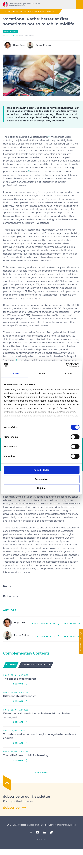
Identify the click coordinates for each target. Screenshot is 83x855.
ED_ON (15, 11)
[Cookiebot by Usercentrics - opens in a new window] (65, 365)
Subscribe (11, 807)
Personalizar (41, 479)
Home (7, 11)
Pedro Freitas (39, 45)
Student (11, 665)
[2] (15, 359)
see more (18, 684)
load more (41, 772)
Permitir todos (42, 470)
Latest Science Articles (42, 11)
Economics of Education (36, 665)
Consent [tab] (14, 373)
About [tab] (68, 373)
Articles (24, 11)
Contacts (41, 839)
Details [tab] (41, 373)
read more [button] (70, 624)
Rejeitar (41, 488)
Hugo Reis (14, 45)
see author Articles (43, 624)
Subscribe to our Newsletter (26, 796)
